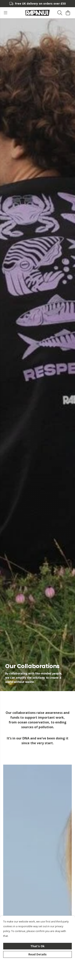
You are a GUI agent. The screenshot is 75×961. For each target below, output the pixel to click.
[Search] (60, 13)
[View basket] (68, 13)
